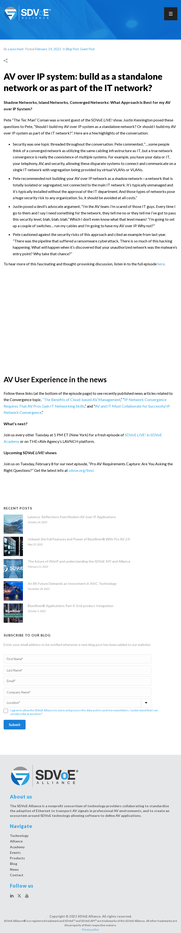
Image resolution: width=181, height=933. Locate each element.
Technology (19, 836)
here (161, 264)
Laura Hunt (16, 49)
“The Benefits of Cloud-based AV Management (81, 399)
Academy (17, 847)
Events (15, 852)
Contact (16, 875)
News (14, 869)
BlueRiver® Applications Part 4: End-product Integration (70, 606)
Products (17, 858)
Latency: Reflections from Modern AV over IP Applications (72, 517)
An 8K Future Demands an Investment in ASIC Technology (72, 583)
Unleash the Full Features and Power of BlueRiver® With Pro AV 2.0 (79, 539)
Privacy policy (90, 929)
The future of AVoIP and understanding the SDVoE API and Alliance (79, 561)
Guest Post (87, 49)
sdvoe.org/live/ (81, 470)
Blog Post (72, 49)
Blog (13, 864)
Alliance (16, 841)
